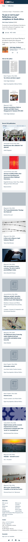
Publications (11, 6)
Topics (3, 504)
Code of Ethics (18, 511)
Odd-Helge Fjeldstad (7, 22)
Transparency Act (19, 512)
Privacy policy (18, 509)
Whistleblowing (5, 511)
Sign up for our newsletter (8, 536)
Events (3, 508)
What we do (18, 503)
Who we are (5, 503)
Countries (17, 504)
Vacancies (17, 508)
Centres (4, 509)
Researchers (5, 506)
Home (3, 6)
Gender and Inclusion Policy (8, 512)
